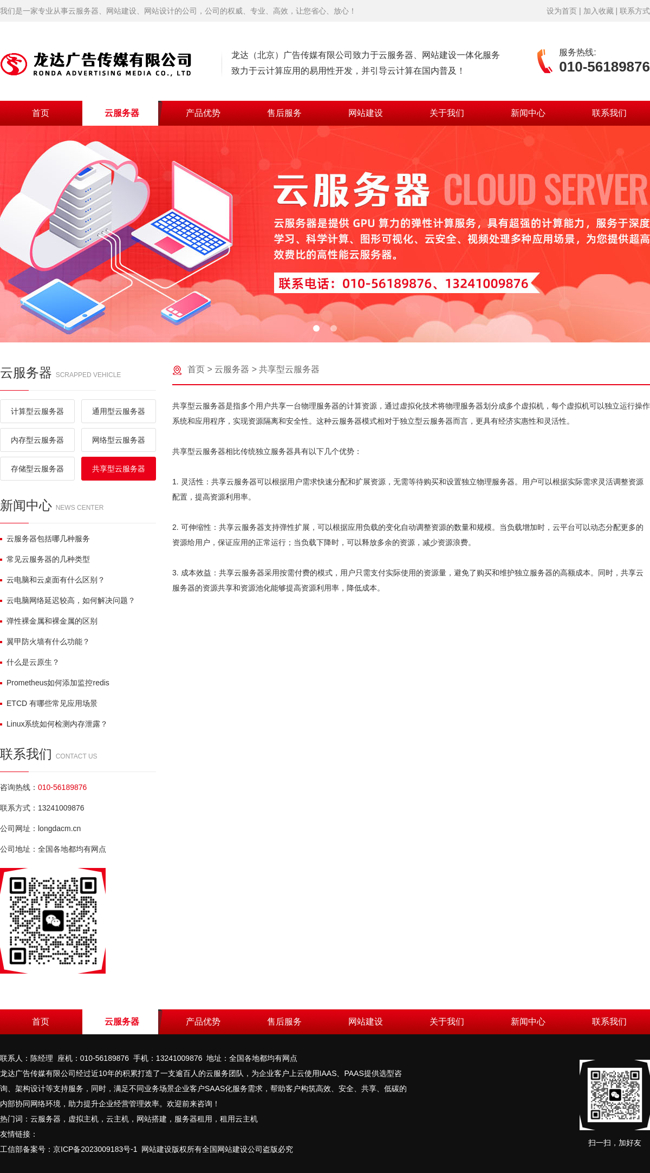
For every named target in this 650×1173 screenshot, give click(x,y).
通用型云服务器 (118, 411)
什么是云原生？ (30, 662)
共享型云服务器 (118, 468)
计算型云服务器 (37, 411)
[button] (316, 328)
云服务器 (122, 113)
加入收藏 (598, 11)
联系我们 (609, 113)
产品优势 (203, 113)
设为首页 (562, 11)
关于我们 (447, 113)
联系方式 (635, 11)
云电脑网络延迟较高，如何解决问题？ (67, 600)
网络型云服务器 (118, 440)
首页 (40, 113)
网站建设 (365, 113)
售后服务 (284, 113)
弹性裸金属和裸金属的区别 (49, 621)
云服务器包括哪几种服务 (45, 538)
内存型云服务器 (37, 440)
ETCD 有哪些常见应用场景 (49, 703)
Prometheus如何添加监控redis (54, 682)
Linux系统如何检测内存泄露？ (54, 724)
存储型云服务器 (37, 468)
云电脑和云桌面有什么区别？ (52, 579)
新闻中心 (528, 113)
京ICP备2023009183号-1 (95, 1149)
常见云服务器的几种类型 (45, 559)
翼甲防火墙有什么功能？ (45, 641)
